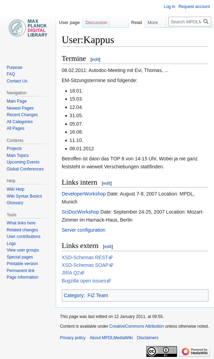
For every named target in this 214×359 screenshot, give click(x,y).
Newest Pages (20, 108)
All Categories (20, 121)
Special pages (20, 257)
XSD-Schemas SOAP (85, 265)
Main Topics (18, 155)
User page (69, 22)
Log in (169, 6)
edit (95, 59)
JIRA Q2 (71, 273)
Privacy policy (72, 337)
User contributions (23, 236)
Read (132, 22)
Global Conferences (25, 169)
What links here (21, 223)
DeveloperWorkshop (84, 194)
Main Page (16, 101)
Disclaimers (148, 337)
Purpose (14, 67)
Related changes (22, 230)
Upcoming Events (23, 162)
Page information (22, 277)
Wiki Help (15, 189)
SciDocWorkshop (80, 212)
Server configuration (83, 230)
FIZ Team (97, 295)
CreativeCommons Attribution (136, 326)
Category (74, 295)
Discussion (96, 22)
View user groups (23, 250)
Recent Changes (22, 114)
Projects (14, 148)
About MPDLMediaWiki (111, 337)
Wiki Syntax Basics (24, 196)
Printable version (22, 263)
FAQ (11, 74)
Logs (11, 243)
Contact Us (17, 81)
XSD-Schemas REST (85, 257)
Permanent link (21, 270)
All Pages (15, 128)
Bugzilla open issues (84, 281)
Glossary (15, 202)
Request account (194, 6)
